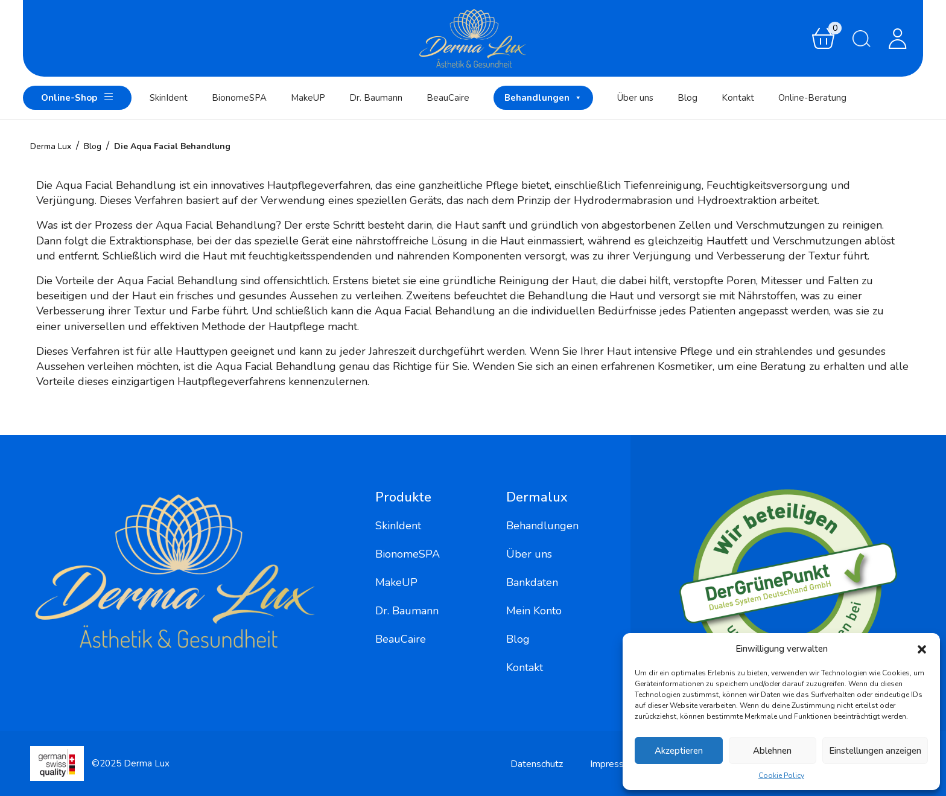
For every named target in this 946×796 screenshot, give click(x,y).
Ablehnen (772, 751)
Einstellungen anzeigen (875, 751)
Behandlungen (543, 98)
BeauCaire (448, 98)
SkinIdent (169, 98)
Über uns (635, 98)
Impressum (613, 764)
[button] (922, 649)
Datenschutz (536, 764)
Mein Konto (534, 610)
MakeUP (308, 98)
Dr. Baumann (375, 98)
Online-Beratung (812, 98)
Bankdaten (532, 582)
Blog (687, 98)
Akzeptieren (679, 751)
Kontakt (738, 98)
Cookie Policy (781, 775)
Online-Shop (77, 97)
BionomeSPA (239, 98)
